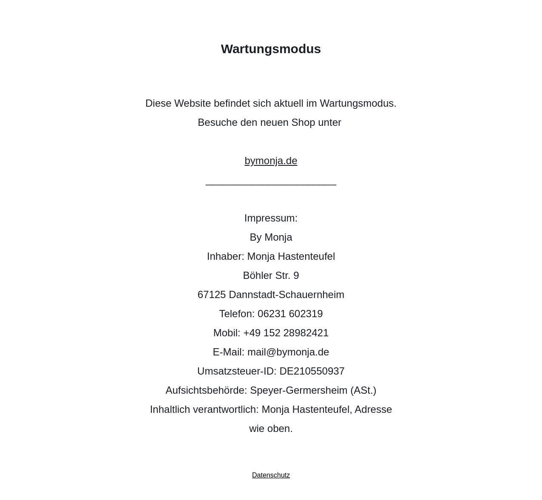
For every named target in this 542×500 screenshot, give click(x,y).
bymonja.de (270, 160)
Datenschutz (271, 475)
